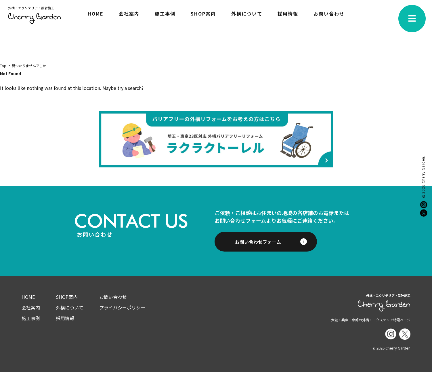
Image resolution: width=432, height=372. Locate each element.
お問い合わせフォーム (258, 241)
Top (3, 65)
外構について (246, 14)
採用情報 (288, 14)
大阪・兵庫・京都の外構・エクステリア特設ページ (370, 319)
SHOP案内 (203, 14)
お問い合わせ (329, 14)
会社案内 (129, 14)
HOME (96, 14)
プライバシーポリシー (122, 307)
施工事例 (165, 14)
